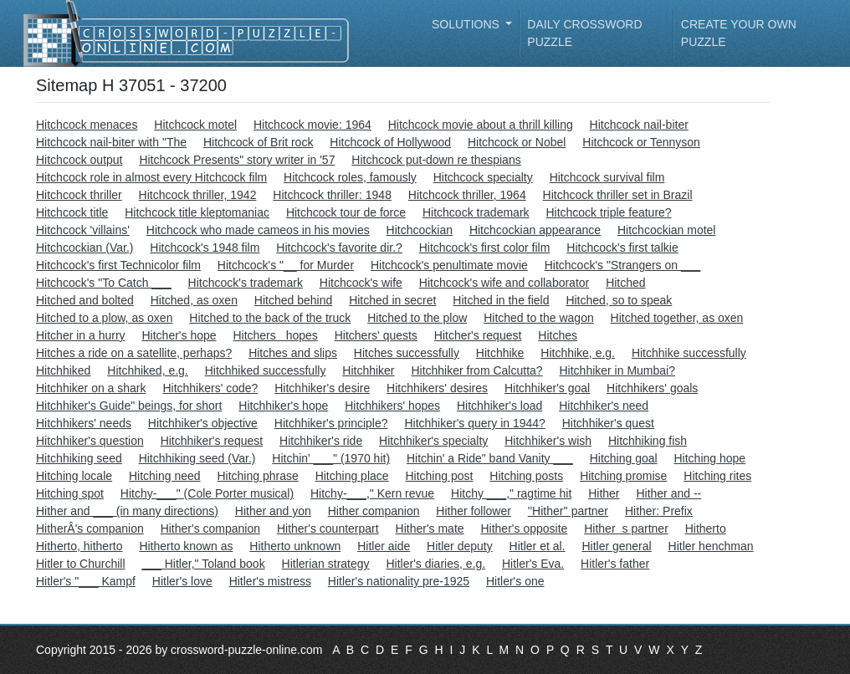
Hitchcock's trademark (245, 282)
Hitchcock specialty (483, 177)
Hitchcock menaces (86, 124)
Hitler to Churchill (80, 563)
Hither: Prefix (659, 511)
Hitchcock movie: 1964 (312, 124)
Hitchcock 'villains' (83, 230)
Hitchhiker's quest (608, 423)
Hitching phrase (257, 476)
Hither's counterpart (328, 528)
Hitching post (439, 476)
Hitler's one (515, 581)
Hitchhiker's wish (547, 440)
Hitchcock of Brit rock (258, 142)
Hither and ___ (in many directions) (127, 511)
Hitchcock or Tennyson (641, 142)
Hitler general (616, 546)
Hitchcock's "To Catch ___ (104, 282)
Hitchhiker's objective (203, 423)
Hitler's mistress (270, 581)
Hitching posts (526, 476)
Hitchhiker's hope (283, 405)
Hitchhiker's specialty (433, 440)
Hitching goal (624, 458)
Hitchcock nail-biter (639, 124)
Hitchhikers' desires (437, 388)
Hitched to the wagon (539, 317)
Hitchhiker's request (212, 440)
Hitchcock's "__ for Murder (286, 265)
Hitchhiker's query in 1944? (474, 423)
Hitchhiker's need (603, 405)
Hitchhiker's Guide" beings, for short (129, 405)
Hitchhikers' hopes (392, 405)
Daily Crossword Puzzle (584, 33)
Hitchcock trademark (476, 212)
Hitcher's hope (178, 335)
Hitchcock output (79, 159)
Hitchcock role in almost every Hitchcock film (151, 177)
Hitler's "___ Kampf (86, 581)
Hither (603, 493)
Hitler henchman (711, 546)
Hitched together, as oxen (677, 317)
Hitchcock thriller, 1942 (198, 195)
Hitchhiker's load (499, 405)
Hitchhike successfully (689, 353)
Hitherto (705, 528)
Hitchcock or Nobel (517, 142)
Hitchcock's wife (361, 282)
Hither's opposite (523, 528)
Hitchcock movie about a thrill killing (480, 124)
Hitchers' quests (376, 335)
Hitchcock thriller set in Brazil (618, 195)
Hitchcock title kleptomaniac (197, 212)
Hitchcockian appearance (535, 230)
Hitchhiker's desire (322, 388)
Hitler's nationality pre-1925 (398, 581)
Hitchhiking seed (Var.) (197, 458)
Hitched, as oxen (194, 300)
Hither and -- (668, 493)
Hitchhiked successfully (265, 370)
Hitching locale (74, 476)
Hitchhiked (63, 370)
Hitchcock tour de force (346, 212)
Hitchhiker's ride (320, 440)
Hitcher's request (478, 335)
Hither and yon (273, 511)
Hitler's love (182, 581)
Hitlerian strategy (326, 563)
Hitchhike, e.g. (577, 353)
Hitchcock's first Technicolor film (118, 265)
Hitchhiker (368, 370)
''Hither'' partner (568, 511)
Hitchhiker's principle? (331, 423)
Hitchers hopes (275, 335)
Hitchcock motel (195, 124)
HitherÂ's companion (90, 528)
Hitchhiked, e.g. (147, 370)
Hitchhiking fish (647, 440)
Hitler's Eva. (533, 563)
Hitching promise (623, 476)
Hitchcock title (72, 212)
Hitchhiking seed (79, 458)
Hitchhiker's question (90, 440)
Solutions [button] (467, 24)
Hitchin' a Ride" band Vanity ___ (490, 458)
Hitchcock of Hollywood (390, 142)
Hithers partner (626, 528)
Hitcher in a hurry (80, 335)
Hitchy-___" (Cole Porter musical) (207, 493)
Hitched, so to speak (619, 300)
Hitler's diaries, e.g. (435, 563)
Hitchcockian (420, 230)
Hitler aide (383, 546)
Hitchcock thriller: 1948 (332, 195)
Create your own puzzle (738, 33)
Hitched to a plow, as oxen (104, 317)
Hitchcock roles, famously (350, 177)
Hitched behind (293, 300)
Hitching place (352, 476)
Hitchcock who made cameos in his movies (258, 230)
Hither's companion (210, 528)
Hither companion (374, 511)
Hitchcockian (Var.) (84, 247)
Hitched (625, 282)
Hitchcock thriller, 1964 (467, 195)
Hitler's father (615, 563)
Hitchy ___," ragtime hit (511, 493)
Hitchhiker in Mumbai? (617, 370)
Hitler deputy (460, 546)
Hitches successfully (406, 353)
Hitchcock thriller (79, 195)
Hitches (557, 335)
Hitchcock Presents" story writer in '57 (237, 159)
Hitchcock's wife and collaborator (504, 282)
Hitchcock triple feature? (608, 212)
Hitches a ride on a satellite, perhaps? (134, 353)
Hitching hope (710, 458)
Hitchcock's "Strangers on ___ (623, 265)
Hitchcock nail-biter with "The (111, 142)
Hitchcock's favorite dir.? (339, 247)
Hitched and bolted (85, 300)
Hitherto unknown (295, 546)
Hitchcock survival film (607, 177)
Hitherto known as (186, 546)
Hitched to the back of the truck (270, 317)
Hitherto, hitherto (79, 546)
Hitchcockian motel (666, 230)
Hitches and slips (292, 353)
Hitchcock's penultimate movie (449, 265)
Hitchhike (500, 353)
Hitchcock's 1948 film (204, 247)
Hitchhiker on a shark (91, 388)
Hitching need (165, 476)
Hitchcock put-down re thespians (435, 159)
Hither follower (473, 511)
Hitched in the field (501, 300)
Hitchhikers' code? (210, 388)
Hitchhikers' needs (83, 423)
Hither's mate (430, 528)
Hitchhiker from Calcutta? (476, 370)
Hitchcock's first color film (484, 247)
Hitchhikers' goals (652, 388)
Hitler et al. (537, 546)
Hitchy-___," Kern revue (372, 493)
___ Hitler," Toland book (202, 563)
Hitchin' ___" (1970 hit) (331, 458)
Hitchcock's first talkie (622, 247)
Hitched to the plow (417, 317)
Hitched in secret (392, 300)
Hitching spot (70, 493)
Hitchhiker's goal (547, 388)
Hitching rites (717, 476)
